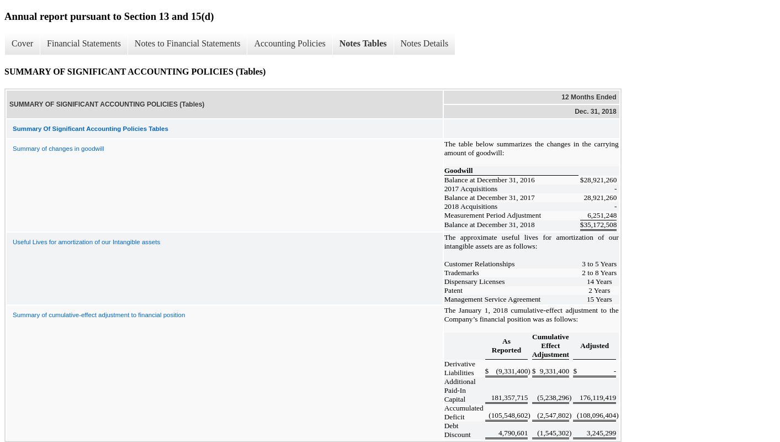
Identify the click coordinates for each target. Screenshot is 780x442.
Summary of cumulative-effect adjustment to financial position (99, 315)
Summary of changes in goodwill (58, 148)
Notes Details (425, 43)
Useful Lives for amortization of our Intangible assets (86, 242)
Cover (22, 43)
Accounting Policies (289, 43)
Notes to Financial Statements (188, 43)
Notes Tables (363, 43)
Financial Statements (84, 43)
